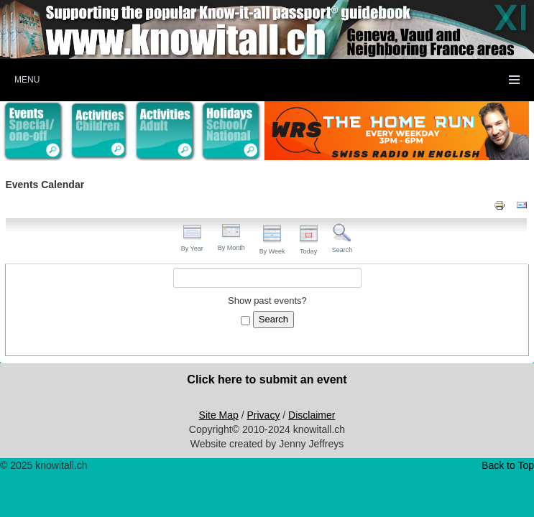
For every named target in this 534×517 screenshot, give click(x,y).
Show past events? (267, 300)
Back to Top (508, 465)
